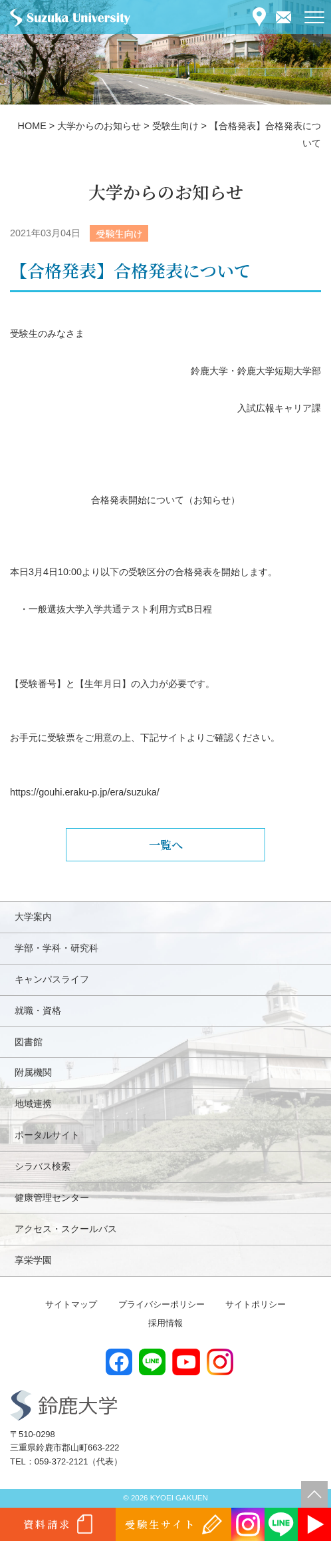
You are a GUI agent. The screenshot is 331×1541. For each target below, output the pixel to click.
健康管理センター (52, 1197)
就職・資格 (38, 1010)
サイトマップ (71, 1304)
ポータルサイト (47, 1135)
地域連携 (33, 1103)
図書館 (29, 1041)
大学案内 (33, 916)
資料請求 (47, 1524)
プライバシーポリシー (161, 1304)
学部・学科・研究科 (56, 948)
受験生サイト (160, 1524)
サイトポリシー (255, 1304)
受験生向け (119, 233)
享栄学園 (33, 1260)
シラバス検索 (42, 1166)
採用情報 (165, 1323)
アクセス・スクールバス (66, 1228)
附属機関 (33, 1072)
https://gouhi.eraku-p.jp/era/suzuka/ (85, 792)
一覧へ (166, 844)
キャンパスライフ (52, 979)
